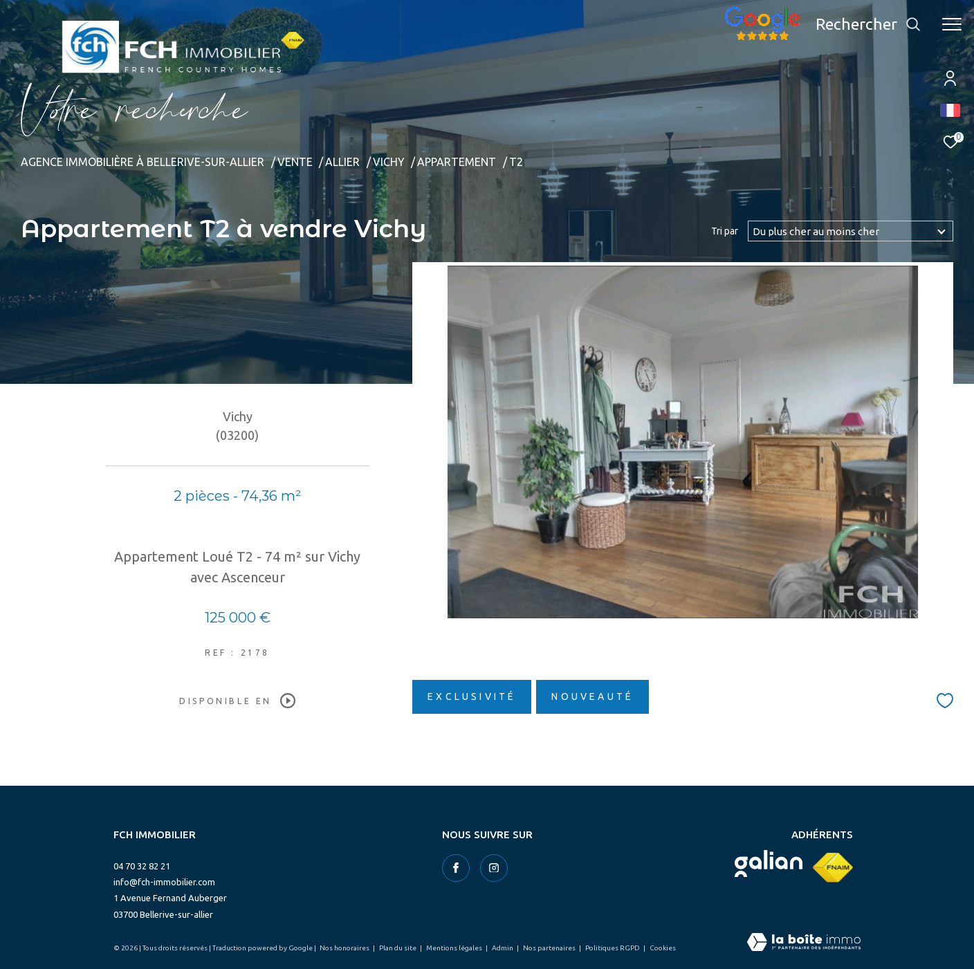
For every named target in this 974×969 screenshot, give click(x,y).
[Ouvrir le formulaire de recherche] (868, 24)
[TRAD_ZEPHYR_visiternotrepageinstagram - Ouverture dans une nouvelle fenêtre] (494, 868)
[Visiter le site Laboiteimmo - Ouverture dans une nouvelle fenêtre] (804, 943)
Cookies (663, 948)
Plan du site (398, 948)
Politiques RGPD (613, 948)
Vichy (389, 162)
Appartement (456, 162)
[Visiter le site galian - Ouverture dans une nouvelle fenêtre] (768, 863)
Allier (342, 162)
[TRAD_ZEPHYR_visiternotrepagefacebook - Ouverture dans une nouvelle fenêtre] (456, 868)
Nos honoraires (345, 948)
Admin (503, 948)
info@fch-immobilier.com (164, 882)
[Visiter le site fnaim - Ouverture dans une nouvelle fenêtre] (833, 868)
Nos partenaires (550, 948)
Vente (295, 162)
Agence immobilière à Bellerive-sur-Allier (142, 162)
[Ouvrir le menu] (952, 24)
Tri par (724, 231)
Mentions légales (455, 948)
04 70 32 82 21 (141, 866)
